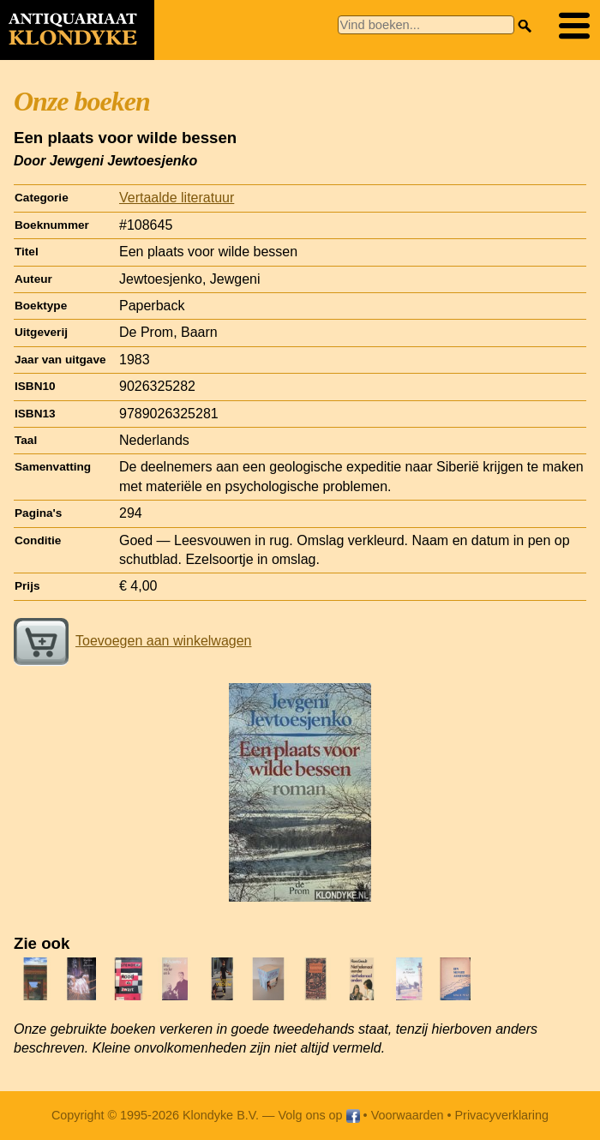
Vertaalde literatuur (176, 197)
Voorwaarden (407, 1115)
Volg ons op (318, 1115)
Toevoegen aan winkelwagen (132, 640)
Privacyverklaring (502, 1115)
